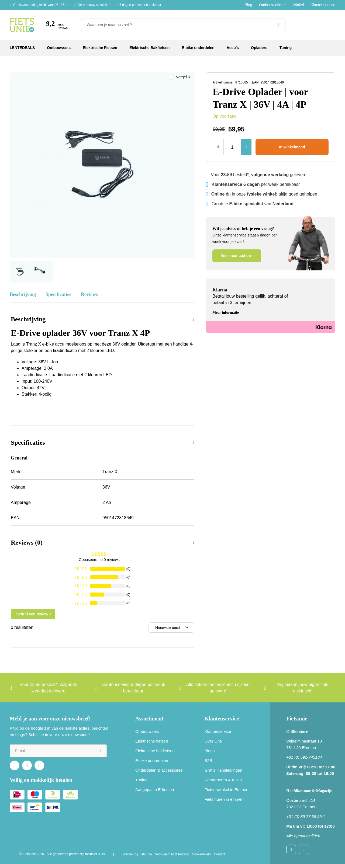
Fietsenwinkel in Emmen (227, 789)
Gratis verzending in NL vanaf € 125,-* (40, 5)
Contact (219, 854)
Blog (248, 5)
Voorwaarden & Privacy (172, 854)
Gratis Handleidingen (223, 770)
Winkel (298, 5)
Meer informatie (225, 313)
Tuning (141, 780)
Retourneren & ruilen (223, 780)
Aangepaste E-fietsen (154, 789)
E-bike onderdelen (151, 760)
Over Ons (213, 741)
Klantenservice (322, 5)
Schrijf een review (32, 614)
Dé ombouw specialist (93, 5)
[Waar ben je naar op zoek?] (182, 25)
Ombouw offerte (272, 5)
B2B (208, 760)
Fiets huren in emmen (224, 799)
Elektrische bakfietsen (155, 750)
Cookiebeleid (201, 854)
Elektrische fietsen (151, 741)
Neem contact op (235, 255)
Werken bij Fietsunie (137, 854)
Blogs (210, 750)
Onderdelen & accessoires (159, 770)
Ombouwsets (147, 731)
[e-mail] (58, 750)
